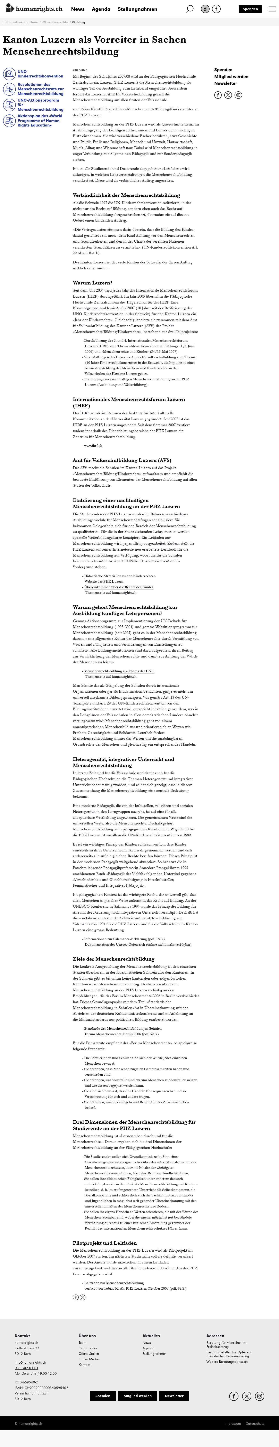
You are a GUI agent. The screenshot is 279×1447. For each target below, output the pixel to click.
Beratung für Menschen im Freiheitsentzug (226, 1345)
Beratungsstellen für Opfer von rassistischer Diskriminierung (229, 1354)
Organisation (89, 1348)
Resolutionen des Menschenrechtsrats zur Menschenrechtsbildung (41, 89)
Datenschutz (255, 1423)
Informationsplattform (21, 22)
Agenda (101, 9)
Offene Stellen (89, 1354)
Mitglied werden (231, 76)
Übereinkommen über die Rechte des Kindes (118, 587)
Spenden (250, 9)
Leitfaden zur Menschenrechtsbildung (114, 1283)
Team (82, 1343)
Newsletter (225, 83)
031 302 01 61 (26, 1368)
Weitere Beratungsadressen (227, 1362)
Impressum (233, 1423)
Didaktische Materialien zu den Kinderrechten (120, 576)
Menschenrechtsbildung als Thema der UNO (119, 671)
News (78, 9)
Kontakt (85, 1365)
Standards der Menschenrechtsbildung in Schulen (123, 1028)
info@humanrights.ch (30, 1362)
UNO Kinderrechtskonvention (40, 74)
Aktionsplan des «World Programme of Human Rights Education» (40, 120)
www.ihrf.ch (93, 445)
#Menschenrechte (55, 22)
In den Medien (89, 1359)
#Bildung (78, 22)
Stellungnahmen (137, 9)
